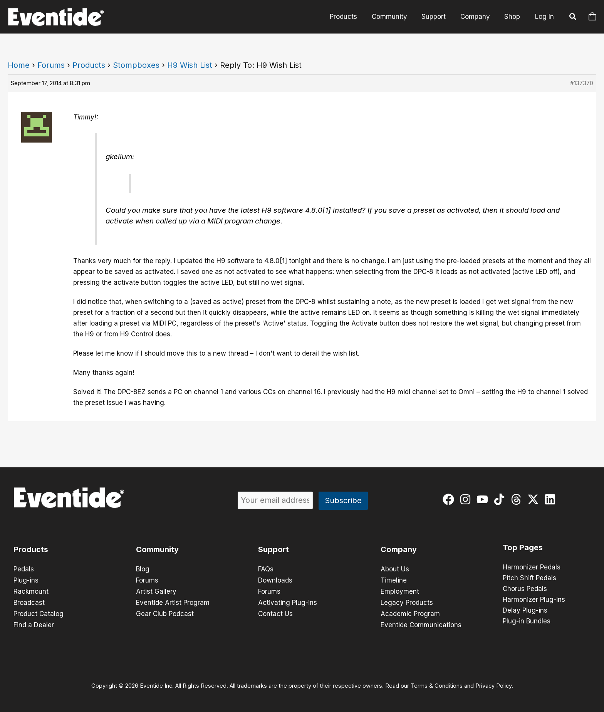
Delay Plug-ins (525, 611)
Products (349, 16)
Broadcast (29, 601)
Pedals (23, 569)
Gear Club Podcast (165, 612)
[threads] (517, 499)
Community (394, 16)
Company (477, 16)
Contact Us (275, 612)
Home (19, 65)
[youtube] (484, 499)
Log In (544, 16)
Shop (513, 16)
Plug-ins (26, 580)
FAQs (265, 569)
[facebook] (450, 499)
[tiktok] (500, 499)
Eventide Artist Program (173, 601)
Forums (51, 65)
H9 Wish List (189, 65)
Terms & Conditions (437, 683)
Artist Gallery (156, 590)
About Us (395, 569)
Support (437, 16)
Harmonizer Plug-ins (534, 600)
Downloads (275, 580)
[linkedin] (551, 499)
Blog (142, 569)
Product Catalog (38, 612)
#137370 (581, 83)
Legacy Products (407, 601)
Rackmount (31, 590)
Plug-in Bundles (526, 621)
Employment (400, 590)
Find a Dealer (33, 623)
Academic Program (410, 612)
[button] (573, 17)
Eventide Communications (421, 623)
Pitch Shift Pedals (529, 578)
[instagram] (467, 499)
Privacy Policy (493, 683)
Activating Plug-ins (287, 601)
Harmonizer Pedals (531, 567)
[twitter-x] (534, 499)
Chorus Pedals (525, 589)
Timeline (394, 580)
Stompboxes (136, 65)
